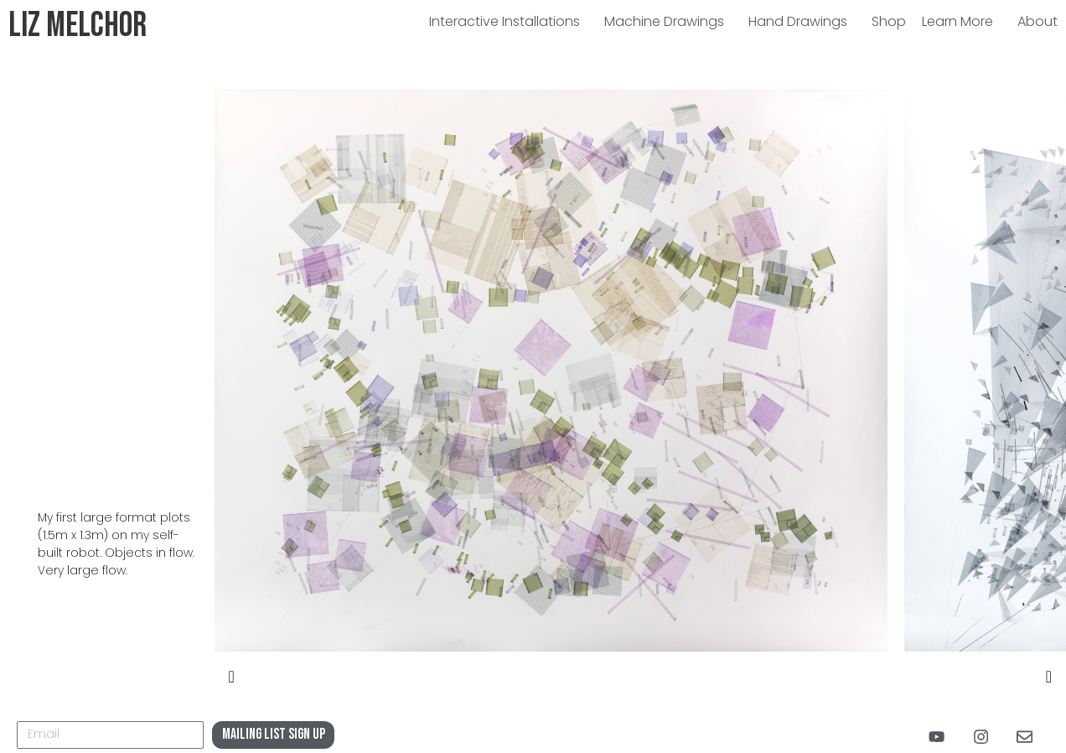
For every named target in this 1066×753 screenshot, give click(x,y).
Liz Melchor (77, 25)
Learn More (961, 21)
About (1037, 21)
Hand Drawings (802, 21)
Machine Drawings (668, 21)
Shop (889, 21)
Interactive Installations (508, 21)
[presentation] (232, 677)
